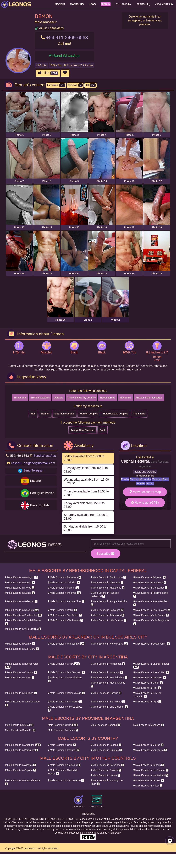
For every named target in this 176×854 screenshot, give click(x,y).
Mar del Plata (109, 677)
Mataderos (107, 587)
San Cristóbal (151, 610)
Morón (148, 682)
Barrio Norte (108, 577)
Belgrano (149, 577)
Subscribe (105, 553)
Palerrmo (21, 601)
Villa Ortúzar (108, 620)
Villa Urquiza (23, 629)
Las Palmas (150, 770)
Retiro (62, 610)
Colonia (106, 770)
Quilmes (21, 693)
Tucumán (63, 730)
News (92, 4)
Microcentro (66, 643)
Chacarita (107, 582)
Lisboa (105, 775)
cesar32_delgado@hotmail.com (33, 463)
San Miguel (108, 701)
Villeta (147, 785)
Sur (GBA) (22, 648)
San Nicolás (23, 615)
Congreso (149, 582)
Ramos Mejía (66, 693)
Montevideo (150, 775)
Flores (19, 587)
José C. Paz (151, 672)
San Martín (65, 701)
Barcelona (107, 765)
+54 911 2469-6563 (49, 28)
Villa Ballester (109, 706)
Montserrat (150, 587)
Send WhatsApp (66, 56)
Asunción (64, 765)
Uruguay (106, 750)
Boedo (20, 582)
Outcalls (58, 397)
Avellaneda (108, 663)
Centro (20, 643)
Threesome (20, 397)
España (106, 745)
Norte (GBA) (109, 643)
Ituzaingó (107, 672)
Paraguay (21, 750)
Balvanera (64, 577)
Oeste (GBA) (151, 643)
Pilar (147, 687)
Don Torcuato (66, 672)
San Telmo (65, 615)
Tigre (147, 701)
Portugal (63, 750)
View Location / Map (145, 492)
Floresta (63, 587)
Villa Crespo (151, 615)
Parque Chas (66, 601)
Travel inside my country (81, 397)
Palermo (64, 592)
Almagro (21, 577)
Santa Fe (20, 730)
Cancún (148, 765)
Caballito (64, 582)
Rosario (106, 693)
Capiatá (20, 770)
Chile (62, 745)
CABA (64, 663)
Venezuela (150, 750)
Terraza (148, 780)
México (148, 745)
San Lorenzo (66, 780)
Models (60, 4)
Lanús (19, 677)
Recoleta (21, 610)
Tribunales (107, 615)
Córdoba (21, 672)
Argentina (23, 745)
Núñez (20, 592)
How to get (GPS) (145, 502)
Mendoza (149, 677)
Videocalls (125, 397)
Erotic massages (40, 397)
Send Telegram (33, 470)
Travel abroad (107, 397)
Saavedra (107, 610)
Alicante (20, 765)
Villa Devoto (65, 620)
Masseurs (77, 4)
